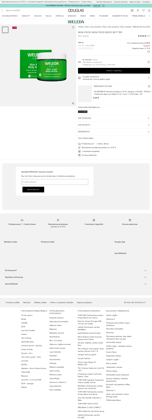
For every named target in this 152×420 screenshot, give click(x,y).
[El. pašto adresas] (54, 182)
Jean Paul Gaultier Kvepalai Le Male (89, 399)
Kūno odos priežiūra (93, 27)
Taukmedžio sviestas (114, 367)
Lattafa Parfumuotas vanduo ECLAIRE (89, 416)
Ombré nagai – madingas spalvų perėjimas (119, 347)
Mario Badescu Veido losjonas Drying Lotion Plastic (90, 338)
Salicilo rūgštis (111, 315)
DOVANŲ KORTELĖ (9, 16)
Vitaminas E (110, 319)
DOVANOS (146, 2)
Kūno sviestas (126, 27)
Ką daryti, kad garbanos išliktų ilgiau (118, 386)
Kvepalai (60, 16)
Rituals (23, 319)
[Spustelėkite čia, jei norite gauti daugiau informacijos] (103, 6)
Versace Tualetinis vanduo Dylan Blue (90, 344)
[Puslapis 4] (5, 51)
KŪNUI (92, 16)
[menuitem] (11, 15)
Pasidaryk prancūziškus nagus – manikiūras (118, 324)
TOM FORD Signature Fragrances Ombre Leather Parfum (91, 381)
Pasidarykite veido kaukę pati (117, 375)
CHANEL (24, 323)
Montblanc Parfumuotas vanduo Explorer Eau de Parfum (90, 387)
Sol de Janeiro (27, 315)
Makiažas (53, 329)
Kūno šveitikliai (55, 390)
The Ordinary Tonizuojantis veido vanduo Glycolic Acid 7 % (91, 350)
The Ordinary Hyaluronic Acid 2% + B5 (91, 369)
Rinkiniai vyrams (56, 375)
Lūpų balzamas (55, 386)
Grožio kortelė (121, 2)
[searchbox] (23, 10)
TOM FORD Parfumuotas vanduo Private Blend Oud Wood (90, 393)
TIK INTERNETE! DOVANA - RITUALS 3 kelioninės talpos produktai (68, 5)
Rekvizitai (26, 303)
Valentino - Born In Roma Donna (33, 368)
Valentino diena (56, 325)
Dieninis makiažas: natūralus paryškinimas (117, 380)
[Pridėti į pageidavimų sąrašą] (73, 27)
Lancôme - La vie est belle (31, 380)
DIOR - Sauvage (27, 384)
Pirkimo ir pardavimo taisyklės (61, 303)
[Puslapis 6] (5, 65)
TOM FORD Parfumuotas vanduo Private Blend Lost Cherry (90, 316)
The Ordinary (26, 338)
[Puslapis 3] (5, 44)
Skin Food (85, 32)
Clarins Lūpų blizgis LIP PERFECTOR (87, 363)
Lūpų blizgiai (54, 378)
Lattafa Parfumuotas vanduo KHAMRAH (89, 328)
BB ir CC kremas (56, 341)
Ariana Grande (27, 349)
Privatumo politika (13, 303)
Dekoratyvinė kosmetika (59, 322)
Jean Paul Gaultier (28, 330)
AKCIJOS (38, 16)
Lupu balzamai (55, 352)
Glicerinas (110, 333)
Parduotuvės (134, 2)
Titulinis (81, 27)
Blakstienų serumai (57, 333)
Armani (24, 334)
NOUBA (24, 365)
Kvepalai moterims (57, 318)
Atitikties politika (40, 303)
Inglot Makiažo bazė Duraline (89, 333)
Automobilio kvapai (113, 342)
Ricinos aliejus (111, 363)
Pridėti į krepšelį (114, 71)
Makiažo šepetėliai (57, 367)
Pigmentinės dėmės (113, 356)
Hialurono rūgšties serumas (60, 344)
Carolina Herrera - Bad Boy (31, 346)
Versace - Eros (26, 353)
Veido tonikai (55, 371)
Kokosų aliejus (111, 371)
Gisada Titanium (84, 358)
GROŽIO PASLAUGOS (104, 2)
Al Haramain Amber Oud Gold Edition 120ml (89, 375)
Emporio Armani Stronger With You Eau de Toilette (90, 322)
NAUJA (49, 16)
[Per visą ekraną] (73, 103)
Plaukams (103, 16)
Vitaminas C (110, 390)
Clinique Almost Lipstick (87, 355)
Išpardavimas (55, 337)
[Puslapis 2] (5, 37)
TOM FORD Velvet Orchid (88, 404)
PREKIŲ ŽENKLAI (138, 16)
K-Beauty (53, 363)
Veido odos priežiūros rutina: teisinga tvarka (117, 395)
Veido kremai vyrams (58, 348)
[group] (5, 48)
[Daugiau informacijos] (149, 86)
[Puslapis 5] (5, 58)
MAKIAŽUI (72, 16)
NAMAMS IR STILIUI (120, 16)
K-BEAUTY (26, 16)
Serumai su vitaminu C (58, 382)
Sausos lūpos (111, 352)
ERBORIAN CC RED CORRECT (89, 407)
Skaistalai (53, 356)
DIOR (23, 327)
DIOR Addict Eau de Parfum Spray (91, 411)
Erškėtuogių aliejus (113, 400)
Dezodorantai (55, 360)
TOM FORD (25, 372)
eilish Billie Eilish (27, 342)
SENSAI (24, 387)
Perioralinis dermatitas (114, 329)
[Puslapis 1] (5, 30)
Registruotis (33, 189)
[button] (76, 270)
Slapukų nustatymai (84, 303)
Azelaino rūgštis (112, 360)
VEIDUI (83, 16)
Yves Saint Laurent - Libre (31, 357)
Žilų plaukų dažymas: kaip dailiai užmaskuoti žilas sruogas (118, 337)
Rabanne (24, 376)
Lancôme (24, 361)
